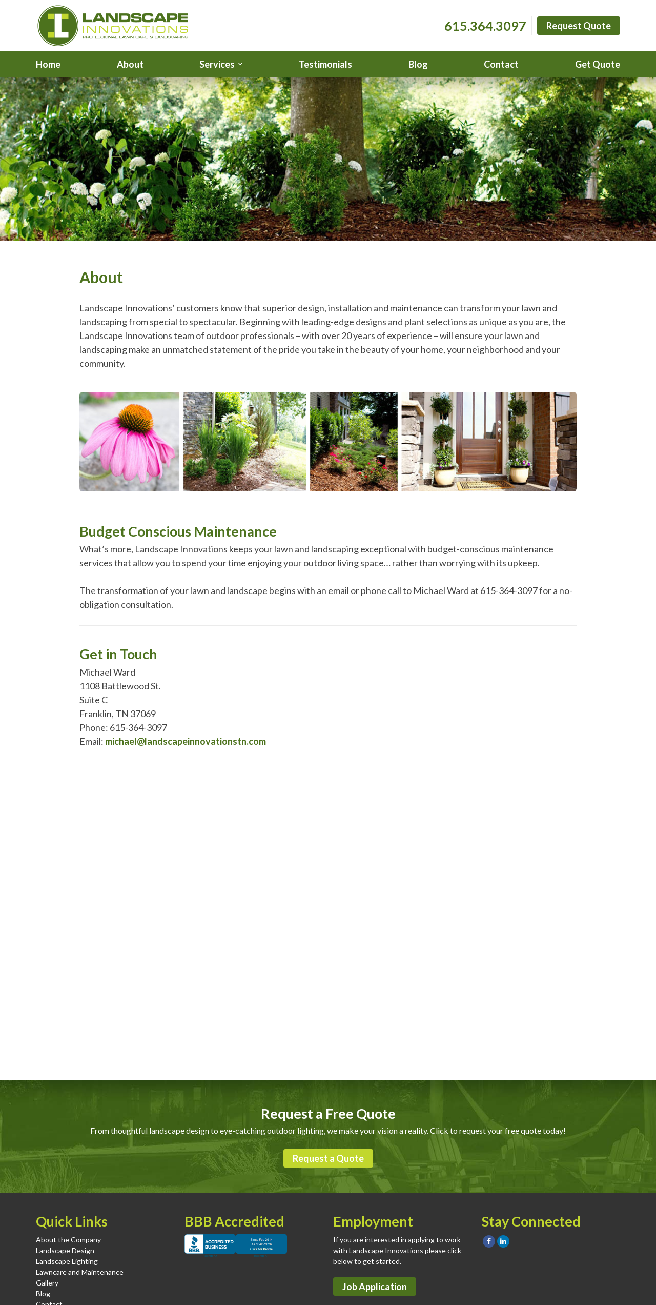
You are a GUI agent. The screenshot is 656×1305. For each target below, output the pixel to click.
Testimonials (325, 64)
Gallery (47, 1282)
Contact (501, 64)
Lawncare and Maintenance (80, 1272)
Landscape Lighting (67, 1261)
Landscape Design (65, 1250)
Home (48, 64)
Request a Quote (328, 1158)
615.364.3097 (485, 25)
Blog (418, 64)
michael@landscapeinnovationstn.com (185, 741)
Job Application (374, 1286)
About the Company (68, 1239)
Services (217, 64)
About (130, 64)
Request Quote (578, 25)
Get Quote (597, 64)
